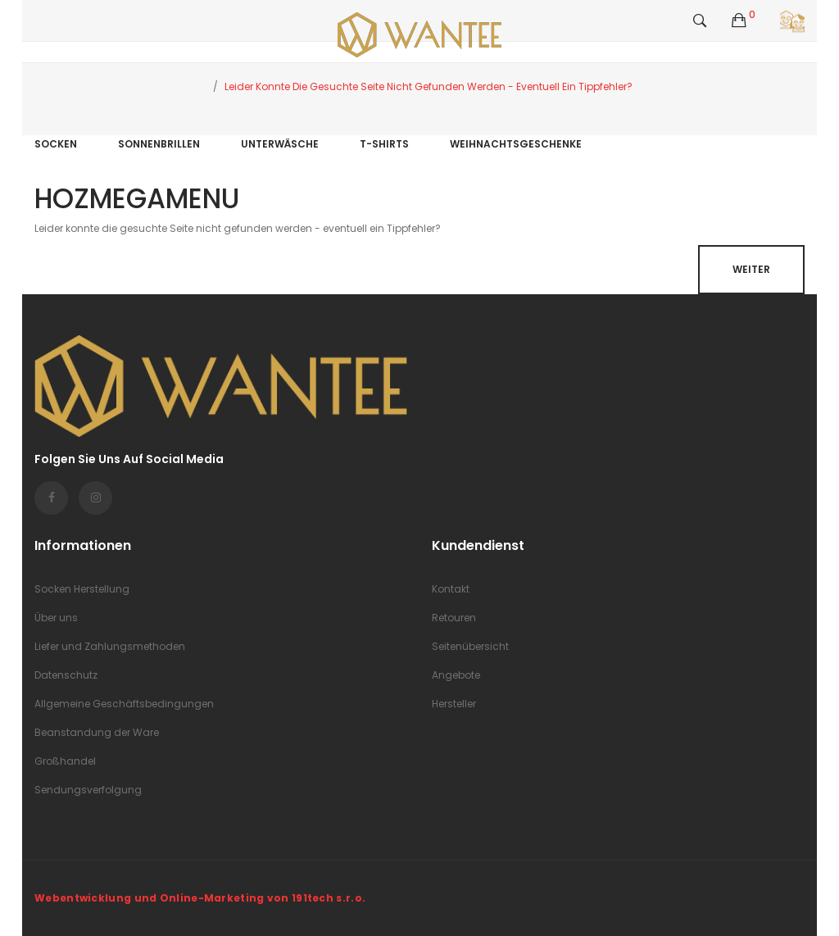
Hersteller (454, 704)
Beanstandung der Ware (96, 732)
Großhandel (65, 761)
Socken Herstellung (81, 589)
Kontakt (450, 589)
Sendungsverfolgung (88, 790)
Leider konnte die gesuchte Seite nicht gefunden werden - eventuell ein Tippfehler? (428, 86)
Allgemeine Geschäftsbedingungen (124, 704)
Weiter (751, 269)
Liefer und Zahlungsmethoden (109, 646)
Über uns (56, 618)
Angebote (456, 675)
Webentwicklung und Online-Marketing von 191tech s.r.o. (199, 898)
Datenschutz (66, 675)
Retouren (454, 618)
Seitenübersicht (470, 646)
